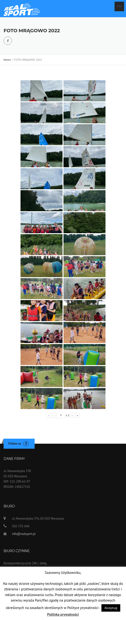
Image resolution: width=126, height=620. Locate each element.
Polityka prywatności (63, 614)
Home (8, 59)
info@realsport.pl (24, 536)
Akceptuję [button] (110, 608)
